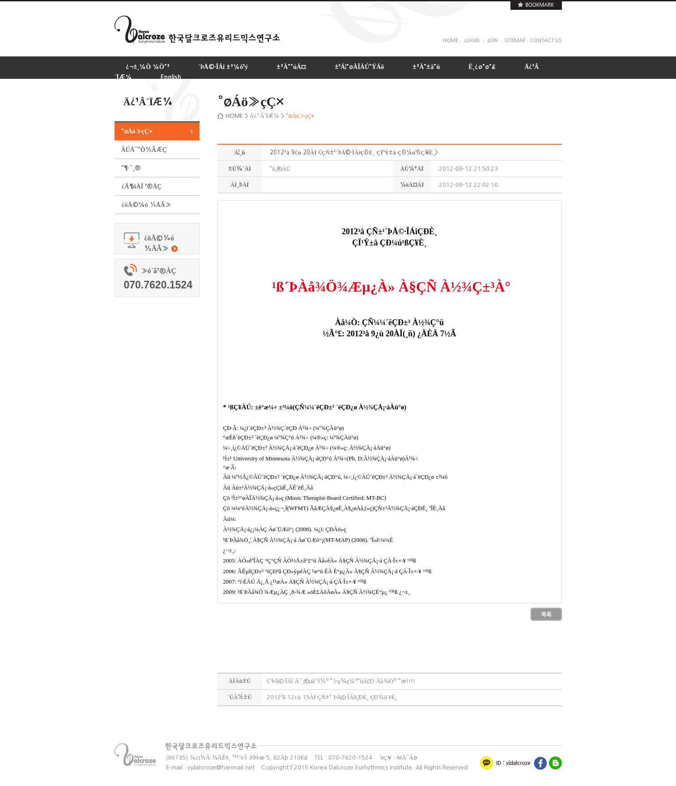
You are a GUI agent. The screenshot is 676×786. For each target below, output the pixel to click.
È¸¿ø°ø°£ (482, 67)
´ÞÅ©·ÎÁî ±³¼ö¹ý (223, 67)
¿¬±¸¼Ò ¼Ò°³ (148, 67)
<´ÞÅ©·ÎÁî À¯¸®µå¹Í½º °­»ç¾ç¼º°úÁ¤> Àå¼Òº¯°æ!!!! (341, 681)
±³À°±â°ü (426, 67)
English (171, 77)
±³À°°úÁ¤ (291, 67)
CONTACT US (546, 40)
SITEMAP (514, 40)
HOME (450, 40)
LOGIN (472, 40)
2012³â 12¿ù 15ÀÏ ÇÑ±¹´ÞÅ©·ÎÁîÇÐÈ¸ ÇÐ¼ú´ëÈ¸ (332, 697)
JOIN (492, 40)
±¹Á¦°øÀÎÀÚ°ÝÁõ (359, 67)
